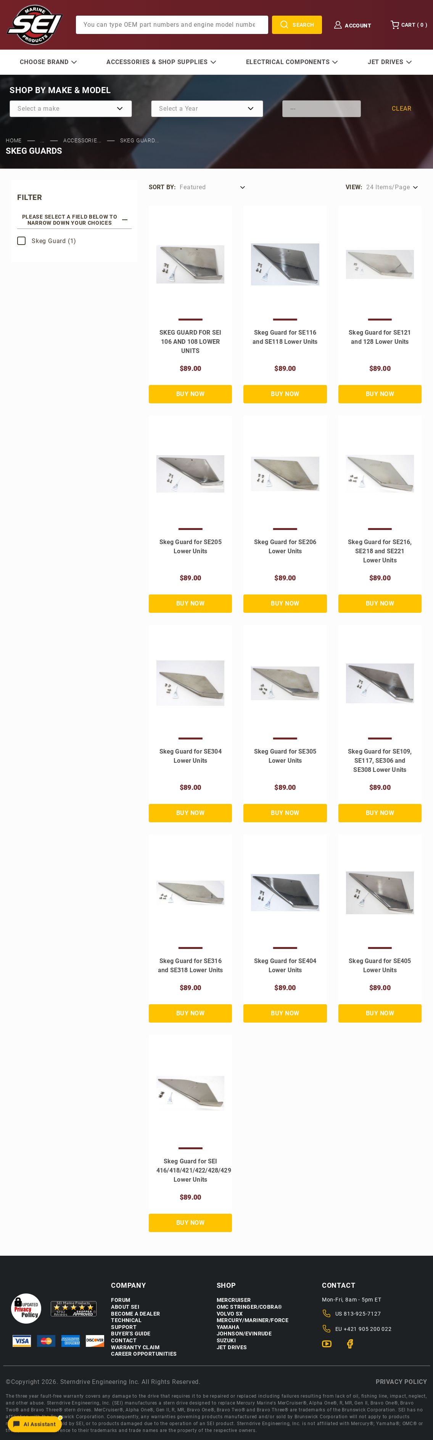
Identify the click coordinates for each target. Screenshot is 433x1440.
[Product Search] (172, 25)
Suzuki (226, 1340)
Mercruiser (234, 1300)
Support (124, 1327)
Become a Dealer (135, 1314)
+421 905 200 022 (368, 1329)
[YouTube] (330, 1347)
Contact (124, 1340)
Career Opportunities (144, 1354)
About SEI (125, 1307)
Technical (126, 1320)
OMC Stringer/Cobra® (249, 1307)
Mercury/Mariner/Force (253, 1320)
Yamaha (228, 1327)
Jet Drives (232, 1347)
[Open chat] (35, 1424)
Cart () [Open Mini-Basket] (408, 24)
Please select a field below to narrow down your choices (75, 220)
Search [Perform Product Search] (297, 24)
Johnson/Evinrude (244, 1334)
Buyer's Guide (130, 1334)
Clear (402, 108)
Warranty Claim (135, 1347)
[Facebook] (353, 1347)
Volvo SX (230, 1314)
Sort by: (162, 187)
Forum (120, 1300)
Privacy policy (401, 1381)
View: (354, 187)
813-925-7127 (362, 1314)
